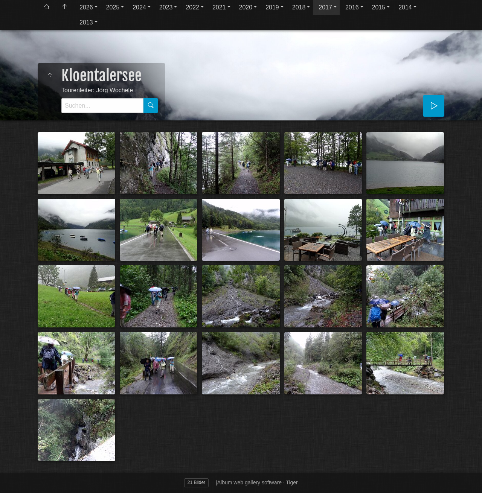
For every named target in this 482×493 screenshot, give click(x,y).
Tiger (291, 482)
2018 (299, 7)
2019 (272, 7)
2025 (113, 7)
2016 (352, 7)
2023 (166, 7)
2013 (86, 22)
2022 (192, 7)
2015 (379, 7)
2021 (219, 7)
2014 (405, 7)
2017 (325, 7)
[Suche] (102, 105)
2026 (86, 7)
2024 (139, 7)
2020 (246, 7)
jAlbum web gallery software (249, 482)
